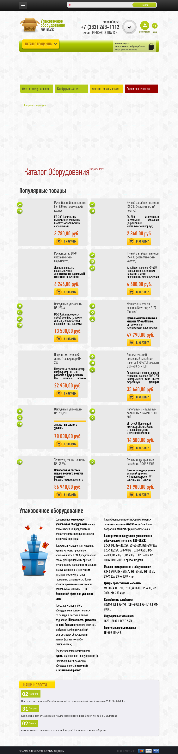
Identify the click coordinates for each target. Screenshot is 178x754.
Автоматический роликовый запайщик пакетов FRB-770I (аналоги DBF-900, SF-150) (143, 360)
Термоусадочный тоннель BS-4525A (69, 462)
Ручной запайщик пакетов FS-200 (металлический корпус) (143, 206)
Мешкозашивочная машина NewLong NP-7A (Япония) (141, 308)
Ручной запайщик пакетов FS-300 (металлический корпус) (70, 206)
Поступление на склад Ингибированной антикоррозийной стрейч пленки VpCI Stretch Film (73, 701)
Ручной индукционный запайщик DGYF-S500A (140, 462)
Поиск (145, 5)
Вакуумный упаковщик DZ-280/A (68, 306)
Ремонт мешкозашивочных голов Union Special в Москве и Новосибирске (63, 730)
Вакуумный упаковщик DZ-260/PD (68, 411)
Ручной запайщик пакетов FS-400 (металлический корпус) (143, 257)
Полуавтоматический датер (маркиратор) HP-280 (68, 358)
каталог (126, 46)
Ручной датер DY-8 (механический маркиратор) (65, 257)
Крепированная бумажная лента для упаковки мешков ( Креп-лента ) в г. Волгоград (69, 715)
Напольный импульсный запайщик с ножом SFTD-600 (142, 413)
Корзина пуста (122, 43)
